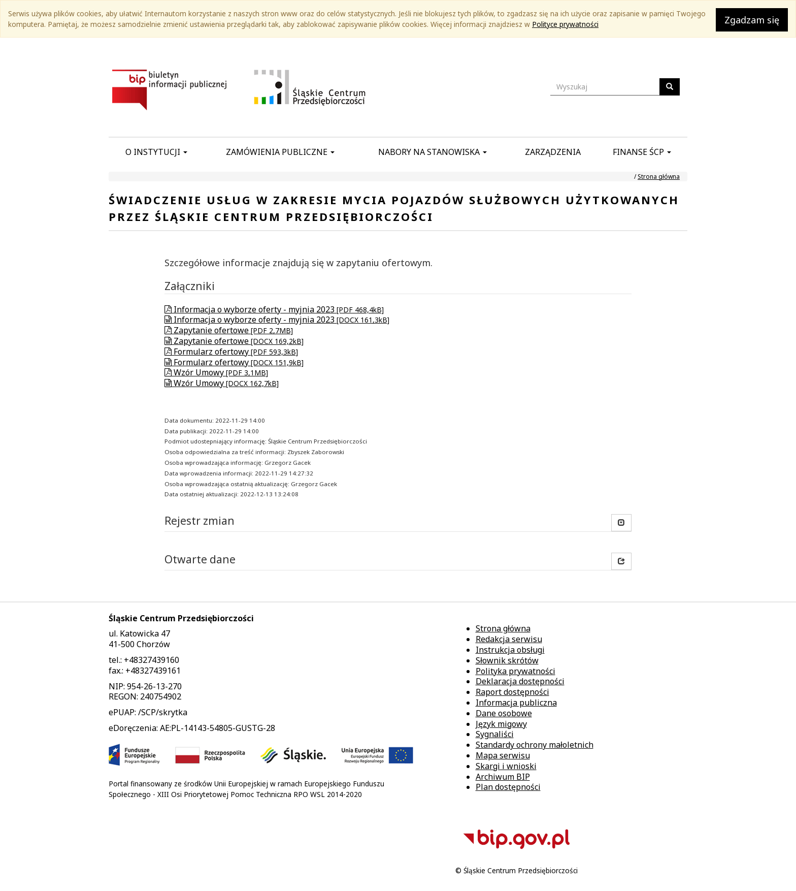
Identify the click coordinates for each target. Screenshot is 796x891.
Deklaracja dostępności (520, 681)
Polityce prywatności (565, 24)
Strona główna (659, 176)
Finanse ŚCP (642, 151)
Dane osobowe (504, 713)
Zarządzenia (553, 151)
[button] (621, 561)
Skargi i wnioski (506, 766)
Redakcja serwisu (509, 639)
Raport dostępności (512, 691)
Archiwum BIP (503, 776)
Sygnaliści (495, 734)
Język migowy (501, 723)
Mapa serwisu (503, 755)
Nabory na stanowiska (432, 151)
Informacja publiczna (516, 702)
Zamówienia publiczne (280, 151)
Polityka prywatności (515, 671)
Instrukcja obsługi (510, 649)
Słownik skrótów (507, 660)
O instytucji (156, 151)
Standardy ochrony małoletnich (534, 744)
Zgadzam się (751, 20)
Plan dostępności (508, 786)
